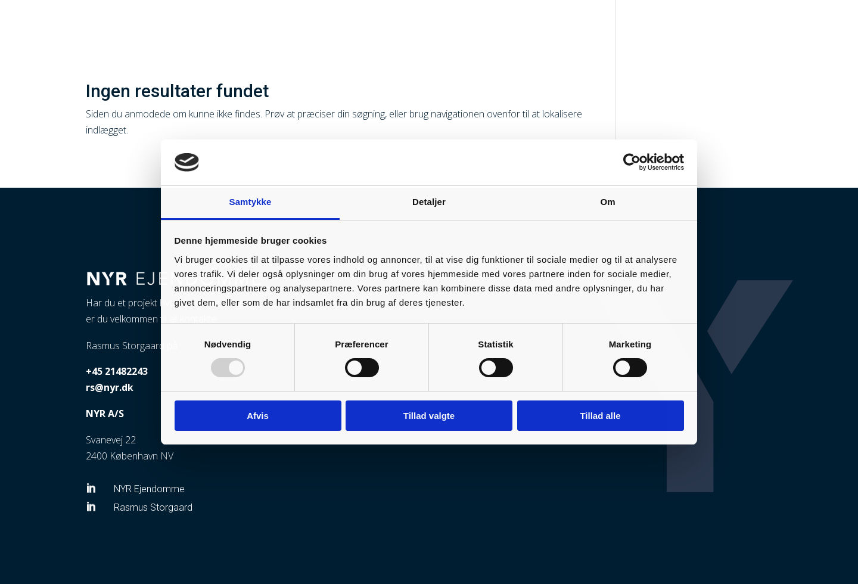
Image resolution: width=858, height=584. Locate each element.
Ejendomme (689, 24)
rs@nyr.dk (109, 387)
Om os (743, 24)
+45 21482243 (117, 371)
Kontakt (792, 24)
